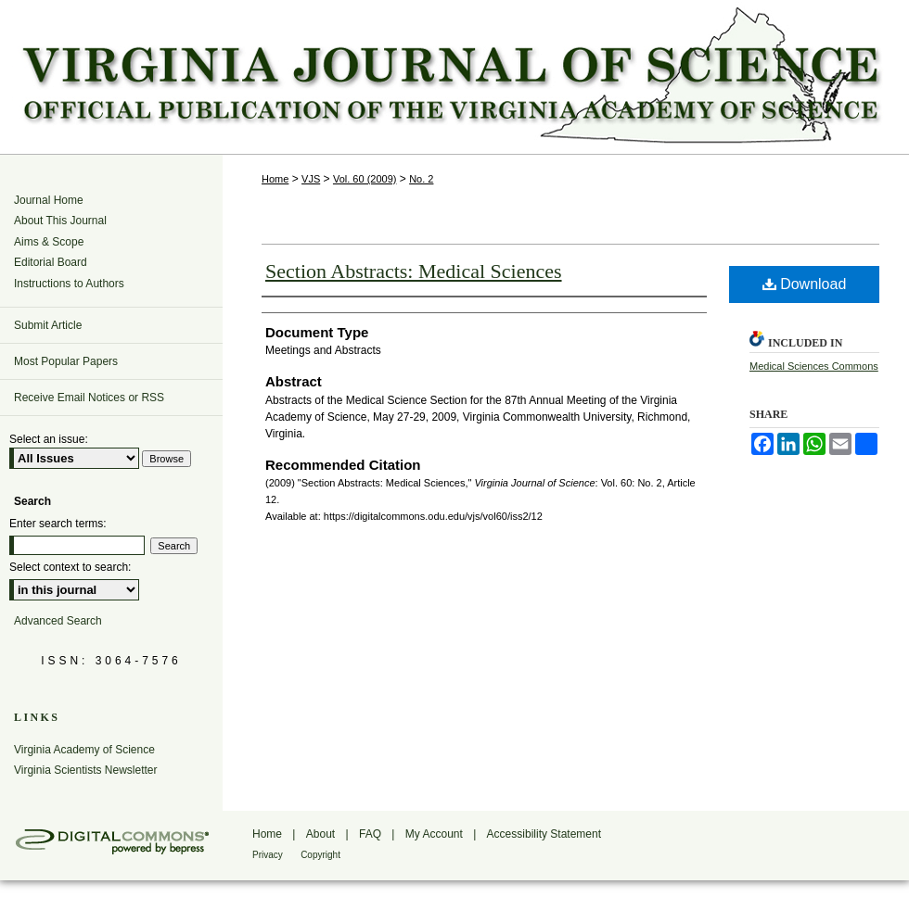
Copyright (320, 855)
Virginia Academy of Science (84, 749)
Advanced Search (58, 620)
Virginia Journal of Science (454, 77)
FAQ (370, 834)
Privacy (267, 855)
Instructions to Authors (69, 283)
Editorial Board (50, 262)
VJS (310, 178)
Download (804, 284)
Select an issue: (48, 439)
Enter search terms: (58, 523)
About (320, 834)
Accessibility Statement (544, 834)
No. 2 (421, 178)
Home (275, 178)
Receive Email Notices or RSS (89, 397)
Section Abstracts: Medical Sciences (413, 271)
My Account (434, 834)
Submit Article (48, 325)
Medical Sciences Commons (813, 366)
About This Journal (60, 220)
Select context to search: (70, 567)
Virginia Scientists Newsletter (86, 770)
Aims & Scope (48, 241)
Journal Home (48, 200)
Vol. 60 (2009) (365, 178)
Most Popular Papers (66, 361)
